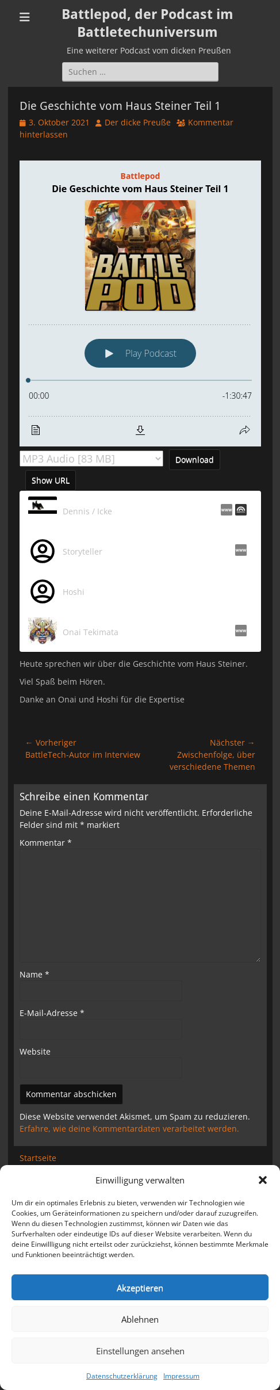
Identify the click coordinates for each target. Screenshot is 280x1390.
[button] (263, 1180)
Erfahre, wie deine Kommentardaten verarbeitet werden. (129, 1128)
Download (194, 459)
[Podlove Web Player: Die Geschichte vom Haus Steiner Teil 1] (140, 303)
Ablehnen (140, 1319)
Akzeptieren (140, 1287)
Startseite (38, 1157)
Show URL (51, 480)
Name (34, 974)
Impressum (181, 1376)
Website (35, 1051)
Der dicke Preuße (138, 122)
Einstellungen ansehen (140, 1351)
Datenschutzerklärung (122, 1376)
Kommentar (46, 842)
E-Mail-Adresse (52, 1012)
